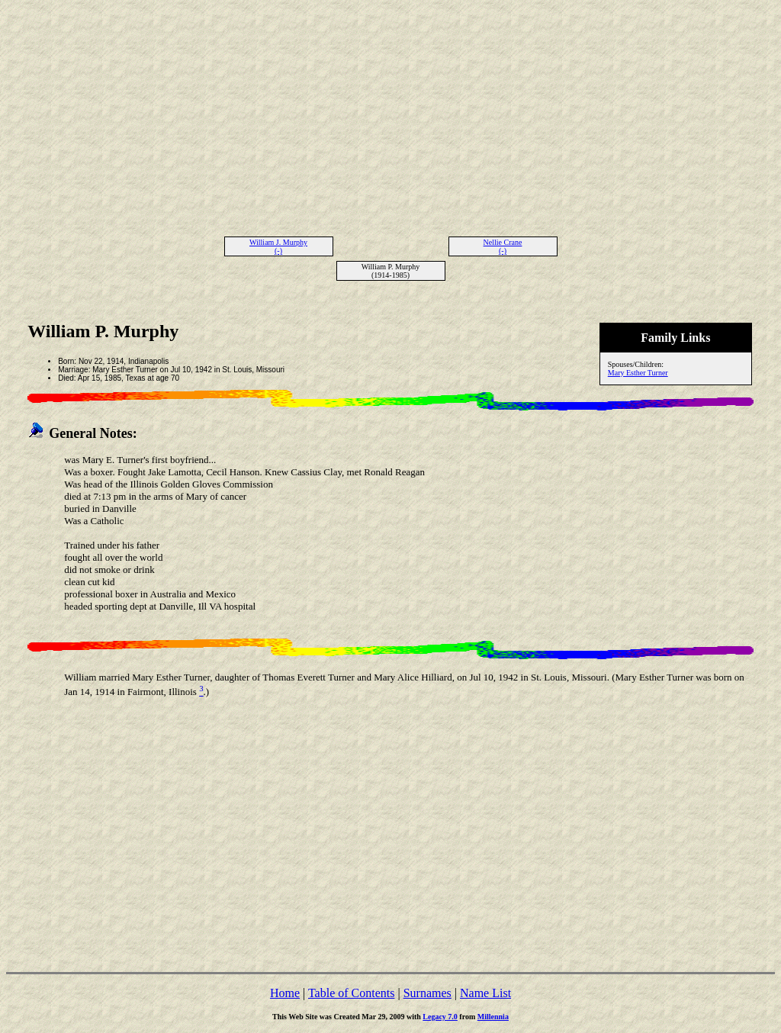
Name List (485, 992)
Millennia (493, 1016)
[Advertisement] (390, 113)
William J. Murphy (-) (278, 246)
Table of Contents (351, 992)
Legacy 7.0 (440, 1016)
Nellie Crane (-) (503, 246)
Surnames (427, 992)
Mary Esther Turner (638, 372)
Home (285, 992)
